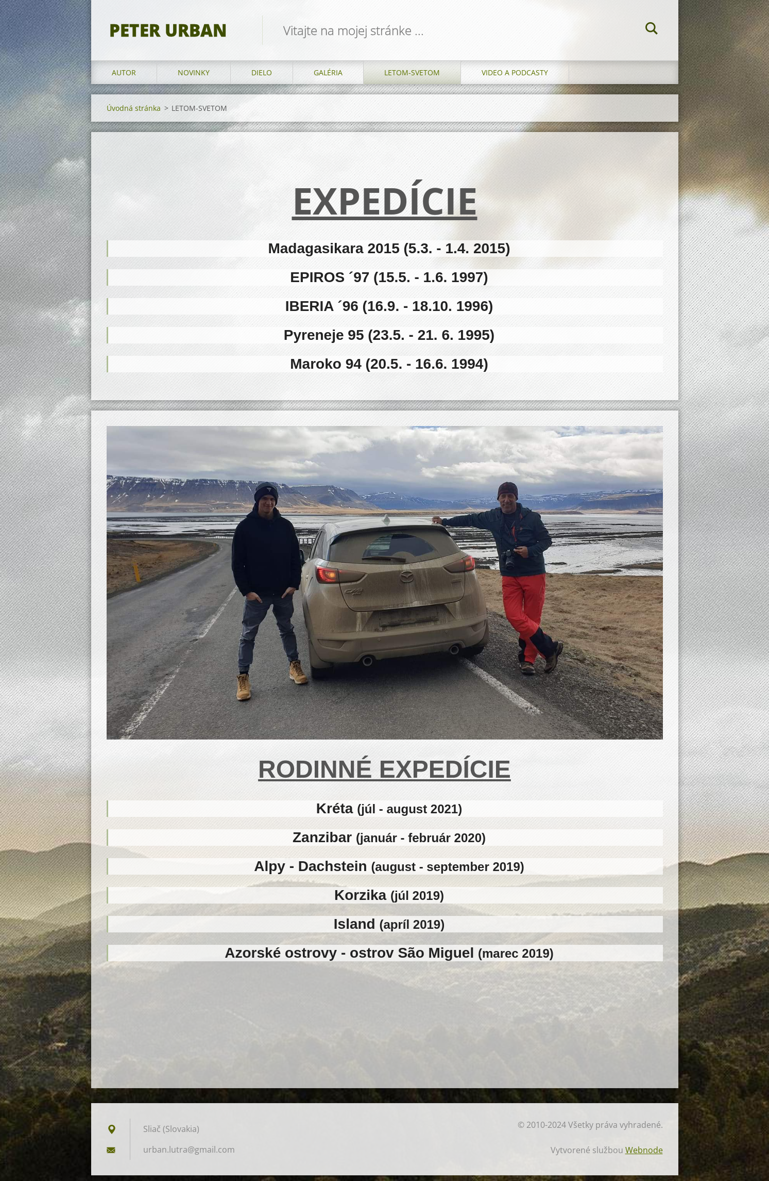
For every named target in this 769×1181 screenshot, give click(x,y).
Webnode (644, 1155)
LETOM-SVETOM (412, 78)
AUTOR (124, 78)
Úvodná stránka (134, 114)
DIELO (261, 78)
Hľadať (651, 30)
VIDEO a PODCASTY (515, 78)
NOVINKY (194, 78)
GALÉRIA (328, 78)
